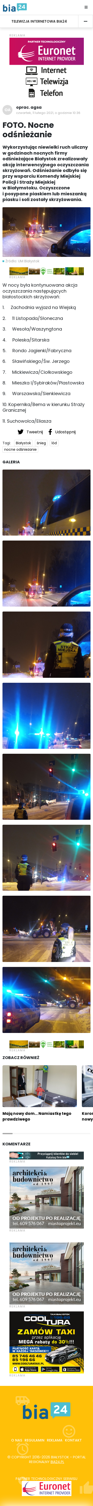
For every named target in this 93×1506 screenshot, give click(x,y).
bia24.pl (57, 1461)
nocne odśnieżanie (20, 449)
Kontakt (73, 1440)
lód (54, 443)
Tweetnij (31, 432)
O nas (16, 1440)
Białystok (23, 443)
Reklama (54, 1440)
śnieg (41, 443)
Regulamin (34, 1440)
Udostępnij (62, 432)
